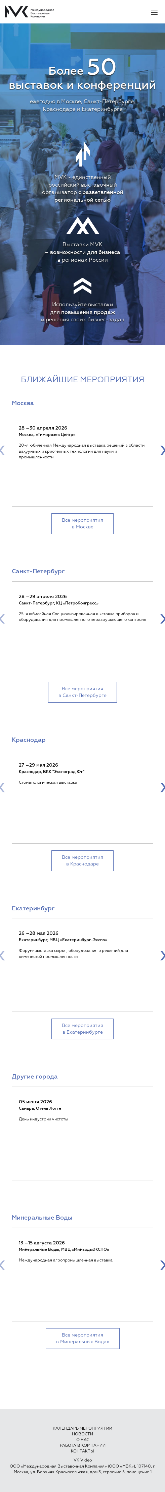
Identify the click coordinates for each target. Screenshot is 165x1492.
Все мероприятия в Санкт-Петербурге (82, 692)
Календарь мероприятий (82, 1429)
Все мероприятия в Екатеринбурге (82, 1029)
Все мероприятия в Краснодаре (82, 860)
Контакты (82, 1451)
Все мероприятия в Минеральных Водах (82, 1338)
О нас (82, 1440)
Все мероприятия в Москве (82, 523)
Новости (82, 1434)
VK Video (83, 1460)
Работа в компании (83, 1446)
